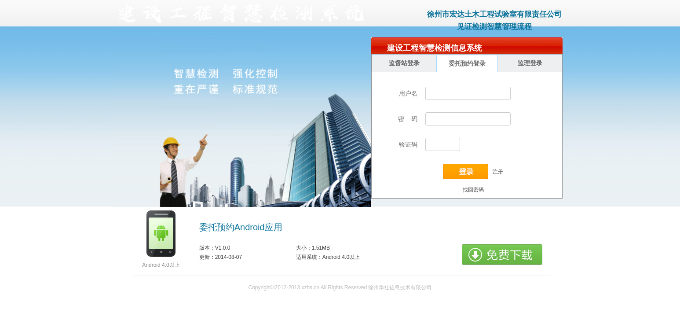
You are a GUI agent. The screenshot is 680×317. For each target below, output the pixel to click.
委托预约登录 (467, 63)
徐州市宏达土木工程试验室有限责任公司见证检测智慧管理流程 (494, 20)
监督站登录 (404, 63)
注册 (498, 171)
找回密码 (473, 190)
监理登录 (530, 63)
